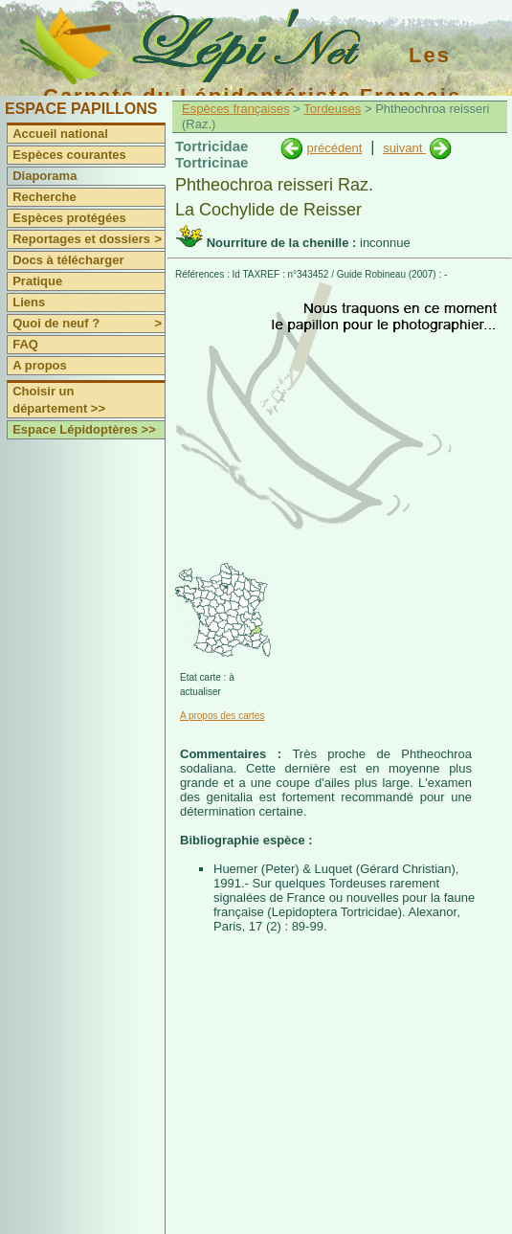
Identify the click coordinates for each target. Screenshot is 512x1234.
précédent (334, 148)
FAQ (25, 344)
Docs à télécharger (67, 260)
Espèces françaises (236, 108)
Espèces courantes (69, 154)
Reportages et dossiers (88, 239)
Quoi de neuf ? (88, 323)
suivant (404, 148)
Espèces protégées (69, 218)
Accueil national (60, 133)
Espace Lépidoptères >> (84, 429)
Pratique (37, 281)
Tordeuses (332, 108)
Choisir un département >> (58, 399)
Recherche (44, 197)
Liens (28, 302)
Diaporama (44, 175)
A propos (39, 365)
